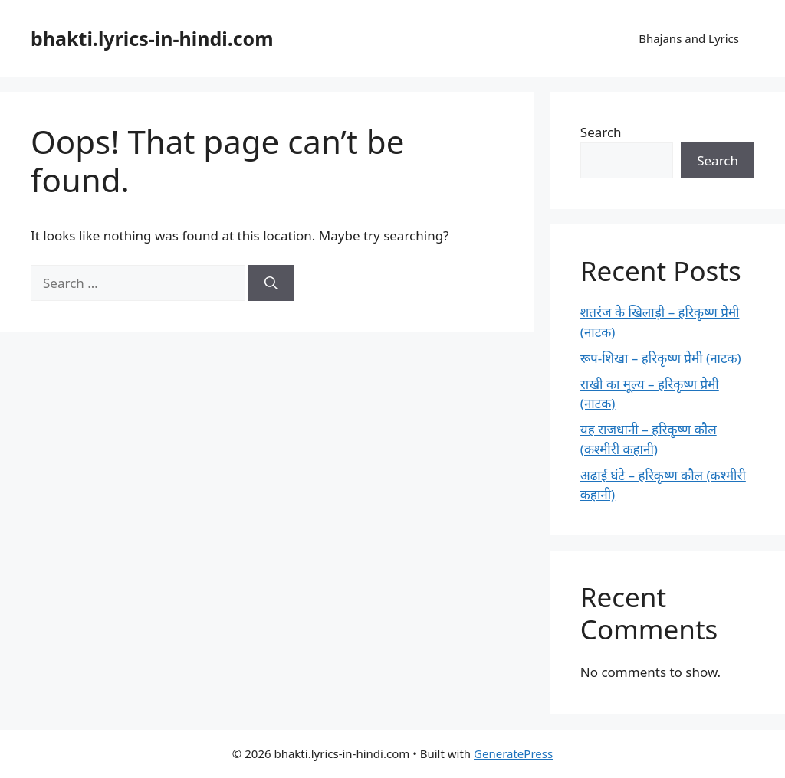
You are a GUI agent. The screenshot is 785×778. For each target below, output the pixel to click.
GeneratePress (513, 753)
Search (601, 132)
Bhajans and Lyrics (689, 38)
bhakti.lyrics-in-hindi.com (152, 38)
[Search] (271, 283)
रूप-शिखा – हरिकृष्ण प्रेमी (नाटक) (660, 358)
